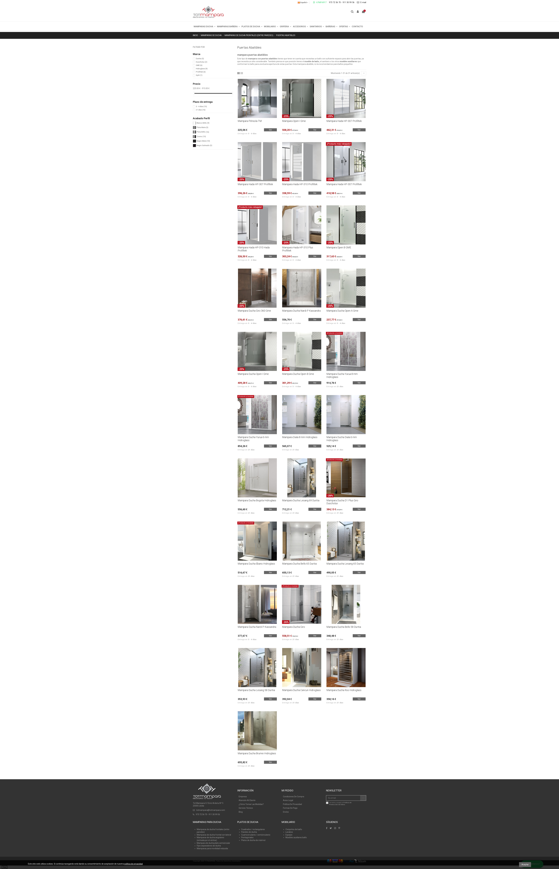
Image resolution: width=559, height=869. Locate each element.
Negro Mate (203, 141)
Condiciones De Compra (293, 796)
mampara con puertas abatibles (262, 59)
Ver (270, 130)
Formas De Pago (290, 808)
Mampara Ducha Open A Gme (342, 310)
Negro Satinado (204, 145)
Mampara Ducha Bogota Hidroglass (257, 500)
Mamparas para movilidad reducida (212, 848)
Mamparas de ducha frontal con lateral (214, 835)
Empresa (243, 796)
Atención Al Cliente (247, 800)
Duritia (200, 59)
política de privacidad (133, 864)
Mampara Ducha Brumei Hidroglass (257, 753)
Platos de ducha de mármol (253, 840)
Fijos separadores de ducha (209, 846)
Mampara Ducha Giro (293, 626)
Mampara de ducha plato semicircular (213, 843)
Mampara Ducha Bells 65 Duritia (299, 563)
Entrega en (247, 134)
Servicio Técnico (246, 808)
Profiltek (201, 72)
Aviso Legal (288, 800)
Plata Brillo (203, 132)
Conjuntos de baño (294, 829)
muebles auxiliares (348, 61)
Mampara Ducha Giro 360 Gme (254, 310)
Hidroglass (202, 69)
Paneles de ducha (249, 832)
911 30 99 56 (348, 2)
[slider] (193, 93)
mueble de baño (311, 61)
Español (303, 2)
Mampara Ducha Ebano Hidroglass (256, 563)
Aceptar (525, 864)
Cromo (201, 136)
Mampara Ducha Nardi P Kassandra (301, 310)
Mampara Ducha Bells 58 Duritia (343, 626)
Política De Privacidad (292, 804)
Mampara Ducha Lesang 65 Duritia (345, 563)
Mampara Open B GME (338, 247)
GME (199, 65)
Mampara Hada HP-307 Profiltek (344, 120)
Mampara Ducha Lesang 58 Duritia (256, 690)
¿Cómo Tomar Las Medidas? (251, 804)
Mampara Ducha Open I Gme (253, 373)
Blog (241, 812)
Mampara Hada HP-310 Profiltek (299, 184)
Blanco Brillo (203, 123)
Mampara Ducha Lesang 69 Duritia (300, 500)
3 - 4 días (201, 106)
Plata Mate (202, 127)
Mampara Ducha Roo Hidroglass (343, 690)
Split (199, 75)
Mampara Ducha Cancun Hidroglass (301, 690)
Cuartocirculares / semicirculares (255, 835)
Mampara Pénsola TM (250, 120)
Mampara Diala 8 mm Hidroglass (299, 437)
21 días (200, 110)
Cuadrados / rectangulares (253, 829)
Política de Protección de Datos (340, 803)
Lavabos (289, 832)
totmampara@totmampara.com (210, 810)
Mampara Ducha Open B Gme (298, 373)
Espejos (289, 835)
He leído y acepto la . (340, 803)
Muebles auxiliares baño (296, 837)
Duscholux (201, 62)
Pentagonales (247, 837)
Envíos (286, 812)
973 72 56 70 (335, 2)
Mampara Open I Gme (294, 120)
